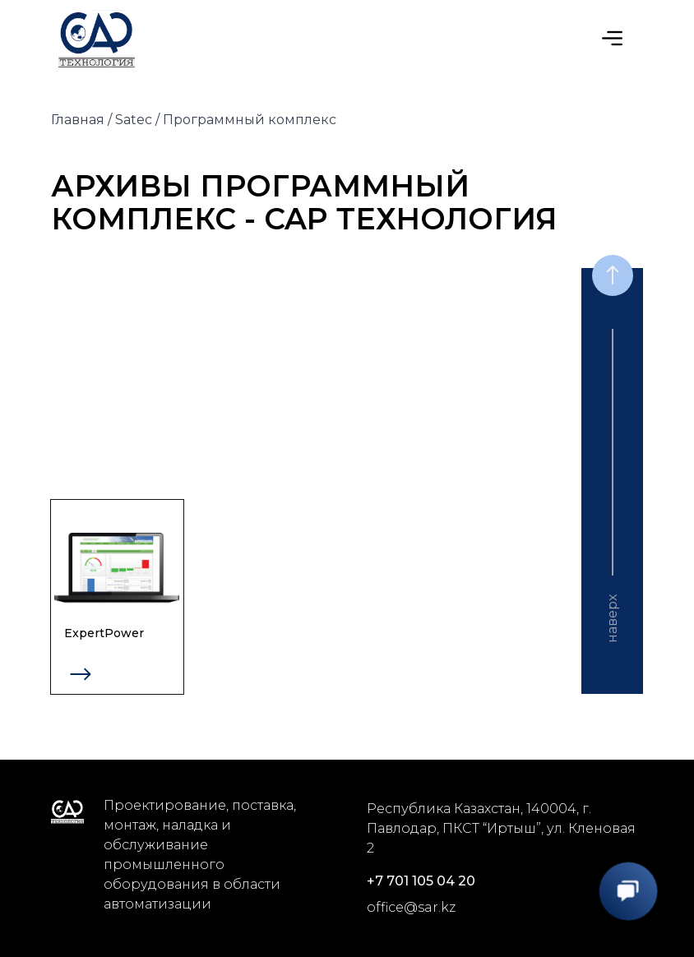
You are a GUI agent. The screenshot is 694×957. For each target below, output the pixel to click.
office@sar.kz (411, 907)
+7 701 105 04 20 (421, 881)
